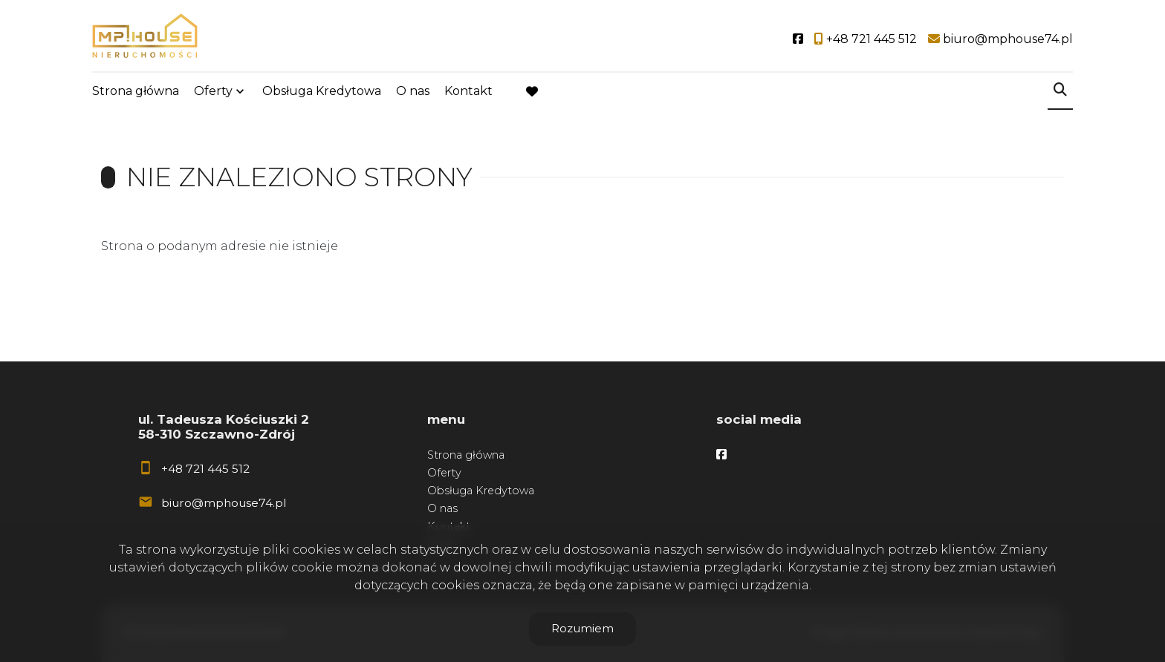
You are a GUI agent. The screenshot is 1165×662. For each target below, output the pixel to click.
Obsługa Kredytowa (321, 91)
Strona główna (135, 91)
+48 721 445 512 (205, 469)
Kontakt (468, 91)
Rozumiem (582, 628)
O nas (412, 91)
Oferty (213, 91)
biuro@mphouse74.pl (223, 503)
